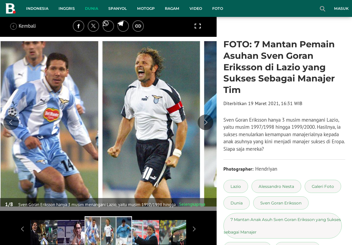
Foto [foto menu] (217, 8)
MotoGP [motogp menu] (146, 8)
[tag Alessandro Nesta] (276, 186)
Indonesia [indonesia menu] (37, 8)
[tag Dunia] (236, 203)
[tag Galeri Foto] (323, 186)
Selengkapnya (192, 204)
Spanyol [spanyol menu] (117, 8)
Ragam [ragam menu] (172, 8)
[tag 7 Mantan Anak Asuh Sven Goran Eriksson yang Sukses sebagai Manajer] (282, 226)
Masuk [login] (341, 8)
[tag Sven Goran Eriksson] (281, 203)
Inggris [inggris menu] (67, 8)
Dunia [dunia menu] (91, 8)
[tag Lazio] (235, 186)
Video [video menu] (196, 8)
